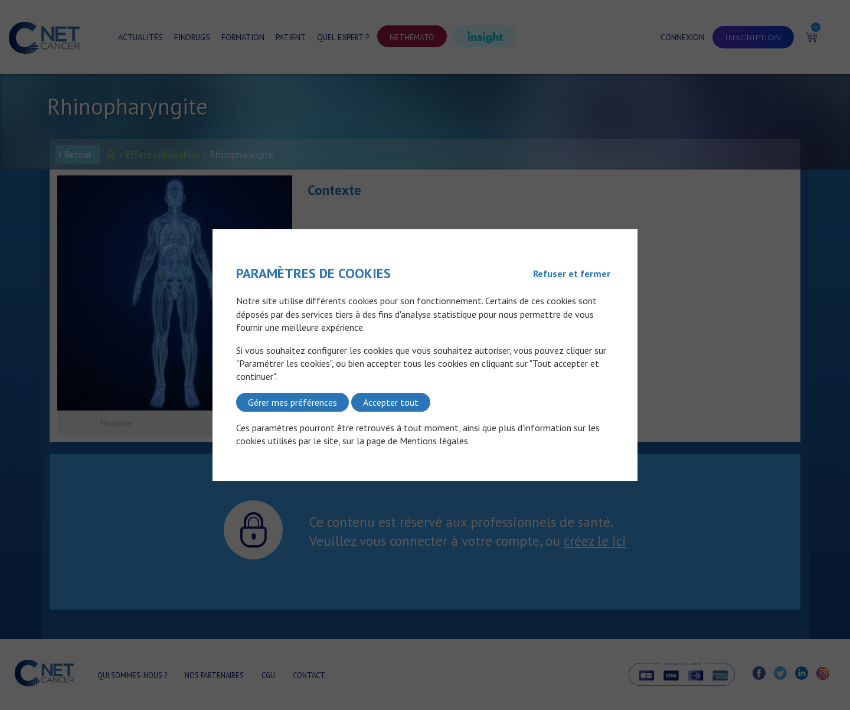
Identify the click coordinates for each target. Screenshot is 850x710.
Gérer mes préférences (292, 402)
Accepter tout (391, 402)
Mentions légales (434, 441)
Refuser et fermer (571, 273)
